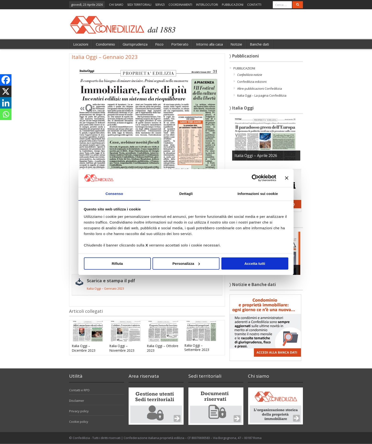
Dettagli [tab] (186, 194)
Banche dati (259, 44)
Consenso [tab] (114, 194)
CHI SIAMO (116, 5)
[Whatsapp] (5, 114)
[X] (5, 91)
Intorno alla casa (209, 44)
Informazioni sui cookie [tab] (258, 194)
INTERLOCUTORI (207, 5)
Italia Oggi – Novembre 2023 (121, 348)
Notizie (236, 44)
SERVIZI (160, 5)
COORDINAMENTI (180, 5)
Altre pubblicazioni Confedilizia (259, 88)
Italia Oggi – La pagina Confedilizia (261, 95)
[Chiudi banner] (286, 177)
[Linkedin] (5, 103)
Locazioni (80, 44)
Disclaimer (76, 400)
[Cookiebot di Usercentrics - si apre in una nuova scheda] (255, 177)
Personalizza (186, 263)
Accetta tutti (254, 263)
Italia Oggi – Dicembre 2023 (83, 348)
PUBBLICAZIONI (232, 5)
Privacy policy (79, 411)
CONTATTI (254, 5)
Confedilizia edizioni (252, 81)
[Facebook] (5, 80)
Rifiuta (117, 263)
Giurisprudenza (135, 44)
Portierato (179, 44)
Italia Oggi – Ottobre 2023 (162, 348)
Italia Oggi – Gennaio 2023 (105, 288)
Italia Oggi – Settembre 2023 (196, 347)
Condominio (105, 44)
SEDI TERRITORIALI (139, 5)
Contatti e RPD (79, 390)
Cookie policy (78, 421)
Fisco (159, 44)
